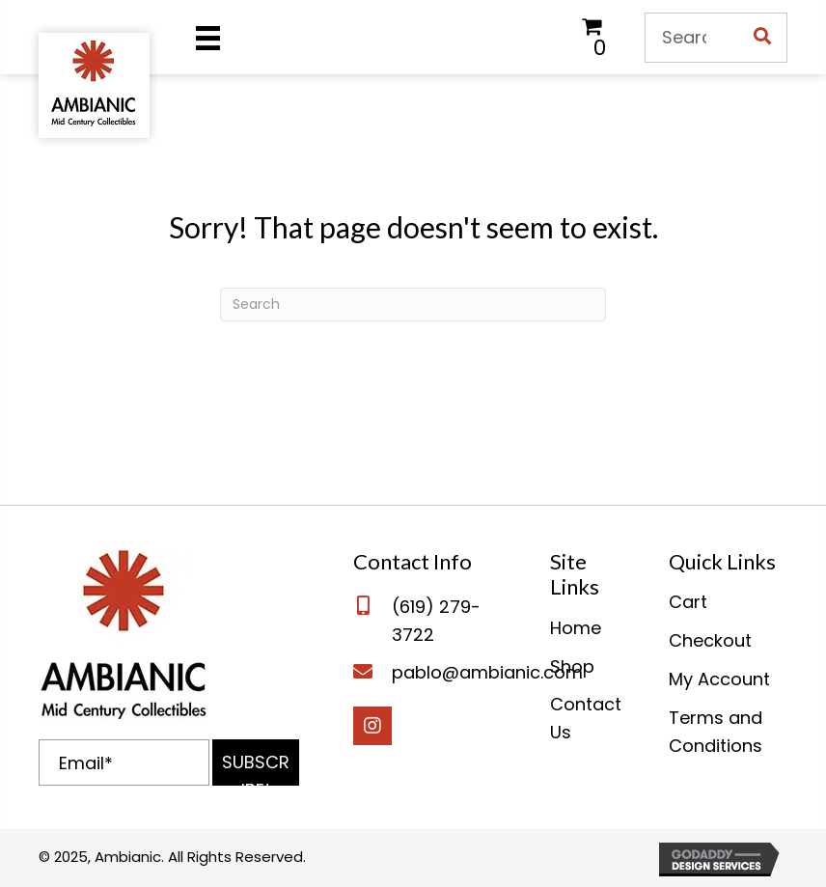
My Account (719, 679)
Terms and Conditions (715, 732)
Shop (572, 666)
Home (575, 628)
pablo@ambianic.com (487, 672)
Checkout (710, 640)
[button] (255, 762)
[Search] (413, 304)
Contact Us (585, 718)
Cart (688, 602)
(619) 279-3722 (436, 621)
